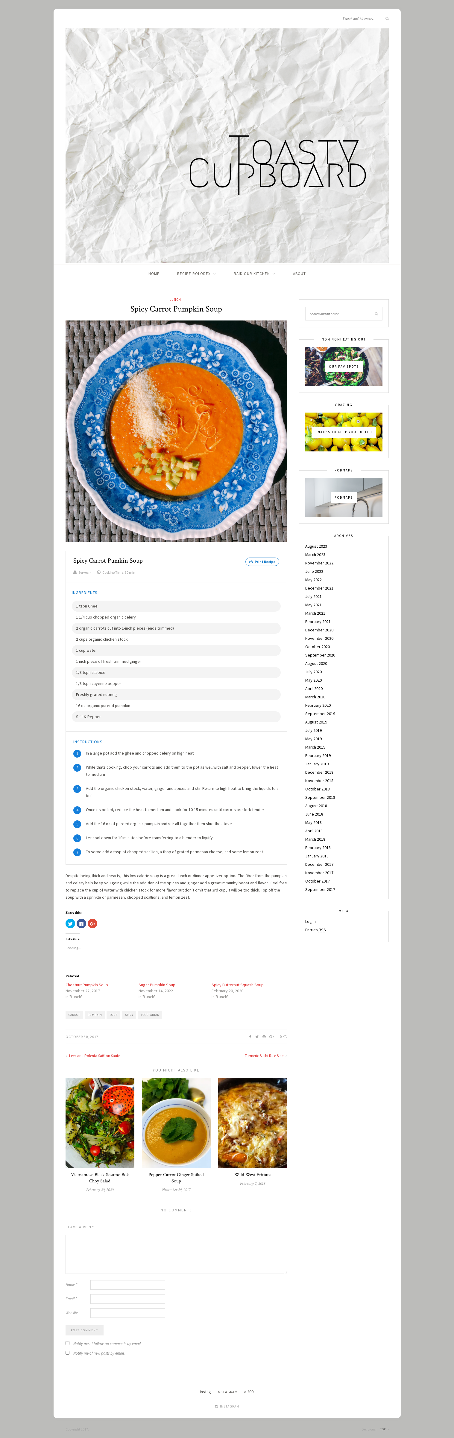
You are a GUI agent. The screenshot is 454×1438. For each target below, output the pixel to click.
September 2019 (320, 713)
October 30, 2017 (82, 1034)
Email (71, 1296)
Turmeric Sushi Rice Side (266, 1053)
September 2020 (320, 655)
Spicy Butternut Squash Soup (238, 982)
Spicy (129, 1012)
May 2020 (313, 680)
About (299, 273)
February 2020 (318, 705)
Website (72, 1310)
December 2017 (319, 864)
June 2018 (314, 814)
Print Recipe (262, 561)
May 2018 (313, 822)
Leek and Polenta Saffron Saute (93, 1053)
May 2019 (313, 738)
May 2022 (313, 579)
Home (154, 273)
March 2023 (315, 554)
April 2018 (314, 831)
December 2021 (319, 588)
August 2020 (316, 663)
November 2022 (319, 563)
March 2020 (315, 697)
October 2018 (317, 789)
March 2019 (315, 747)
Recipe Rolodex (194, 273)
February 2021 (318, 621)
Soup (114, 1012)
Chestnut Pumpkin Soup (87, 982)
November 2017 (319, 872)
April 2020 (314, 688)
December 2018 (319, 772)
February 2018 (318, 847)
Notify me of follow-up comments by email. (107, 1341)
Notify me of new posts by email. (99, 1350)
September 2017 (320, 889)
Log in (310, 921)
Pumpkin (95, 1012)
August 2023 (316, 546)
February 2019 (318, 755)
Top (384, 1426)
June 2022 (314, 571)
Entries (315, 929)
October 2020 (317, 646)
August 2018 (316, 805)
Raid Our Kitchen (252, 273)
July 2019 (313, 730)
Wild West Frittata (252, 1172)
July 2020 (313, 671)
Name (71, 1282)
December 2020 (319, 630)
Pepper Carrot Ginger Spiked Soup (176, 1175)
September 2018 (320, 797)
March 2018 (315, 839)
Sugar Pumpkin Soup (157, 982)
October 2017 (317, 881)
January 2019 (317, 764)
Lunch (175, 299)
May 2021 (313, 604)
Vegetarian (150, 1012)
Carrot (74, 1012)
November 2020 (319, 638)
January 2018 (317, 856)
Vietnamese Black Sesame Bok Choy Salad (100, 1175)
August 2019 (316, 722)
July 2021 (313, 596)
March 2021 (315, 613)
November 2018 (319, 780)
